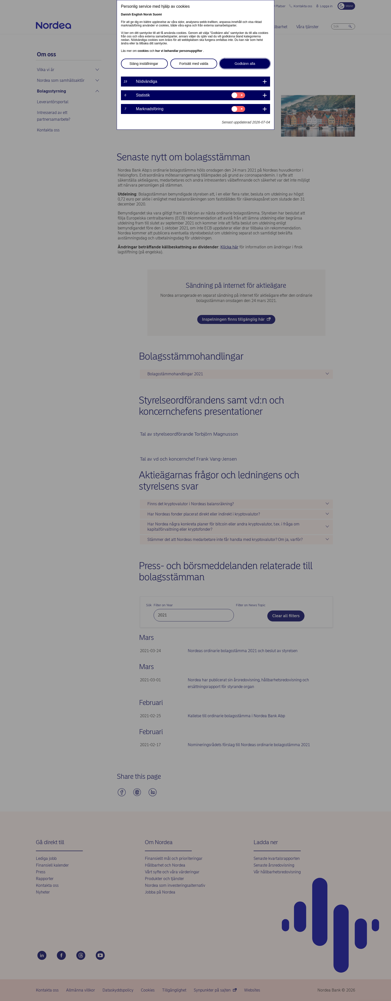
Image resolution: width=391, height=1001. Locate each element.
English (137, 14)
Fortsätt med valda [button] (193, 64)
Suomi (157, 14)
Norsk (147, 14)
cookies (144, 51)
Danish (126, 14)
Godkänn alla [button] (245, 64)
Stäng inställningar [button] (143, 64)
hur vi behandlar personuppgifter (179, 51)
